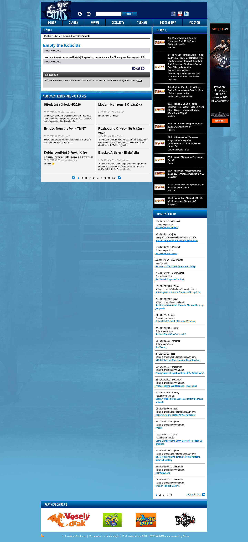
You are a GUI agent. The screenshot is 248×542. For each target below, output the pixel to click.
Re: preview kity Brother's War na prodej (175, 415)
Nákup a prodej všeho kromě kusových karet (176, 237)
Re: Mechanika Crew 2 (166, 253)
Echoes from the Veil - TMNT (65, 128)
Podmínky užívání (132, 536)
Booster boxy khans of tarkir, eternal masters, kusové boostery (178, 458)
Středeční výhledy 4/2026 (62, 104)
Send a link (134, 68)
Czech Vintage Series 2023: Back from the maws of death (179, 400)
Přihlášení (80, 11)
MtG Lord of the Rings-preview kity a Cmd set (178, 360)
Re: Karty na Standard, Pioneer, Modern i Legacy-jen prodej (180, 307)
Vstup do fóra (194, 494)
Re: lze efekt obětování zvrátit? (171, 334)
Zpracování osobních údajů (103, 536)
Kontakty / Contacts (74, 536)
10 (113, 177)
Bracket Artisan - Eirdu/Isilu (118, 152)
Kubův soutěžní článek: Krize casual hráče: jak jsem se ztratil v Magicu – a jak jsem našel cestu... (68, 157)
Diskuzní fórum (166, 214)
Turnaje (162, 30)
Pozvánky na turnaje (165, 318)
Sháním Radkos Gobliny (167, 486)
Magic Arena (161, 263)
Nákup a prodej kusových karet (170, 302)
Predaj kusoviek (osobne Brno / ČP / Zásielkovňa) (180, 373)
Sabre (186, 536)
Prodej (159, 428)
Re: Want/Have (163, 473)
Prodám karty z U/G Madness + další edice (176, 386)
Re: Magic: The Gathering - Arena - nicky (175, 266)
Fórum (88, 11)
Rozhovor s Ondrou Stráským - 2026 (121, 131)
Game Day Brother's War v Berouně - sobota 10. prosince (179, 442)
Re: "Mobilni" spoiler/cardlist (170, 279)
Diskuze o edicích (164, 276)
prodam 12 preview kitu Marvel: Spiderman (177, 240)
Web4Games (163, 536)
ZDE (139, 80)
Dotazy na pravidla (164, 224)
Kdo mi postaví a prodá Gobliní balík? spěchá (178, 292)
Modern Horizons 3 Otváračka (120, 104)
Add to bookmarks (142, 68)
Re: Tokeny (161, 347)
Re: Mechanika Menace (167, 227)
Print (138, 68)
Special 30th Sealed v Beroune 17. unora (175, 321)
